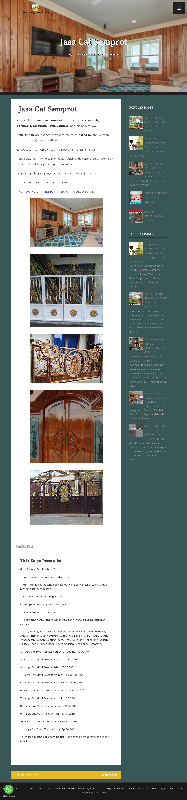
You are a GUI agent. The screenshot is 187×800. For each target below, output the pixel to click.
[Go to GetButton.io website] (9, 796)
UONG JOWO (101, 792)
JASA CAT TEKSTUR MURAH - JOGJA (154, 213)
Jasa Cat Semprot (154, 387)
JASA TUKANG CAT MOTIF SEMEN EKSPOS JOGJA (155, 424)
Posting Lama (108, 774)
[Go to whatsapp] (8, 789)
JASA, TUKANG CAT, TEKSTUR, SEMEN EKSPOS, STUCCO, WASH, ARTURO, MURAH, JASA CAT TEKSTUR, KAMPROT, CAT (105, 788)
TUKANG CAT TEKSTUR (39, 191)
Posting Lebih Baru (26, 774)
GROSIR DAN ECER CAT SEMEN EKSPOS (155, 194)
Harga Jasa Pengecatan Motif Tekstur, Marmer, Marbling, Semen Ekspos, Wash (147, 145)
